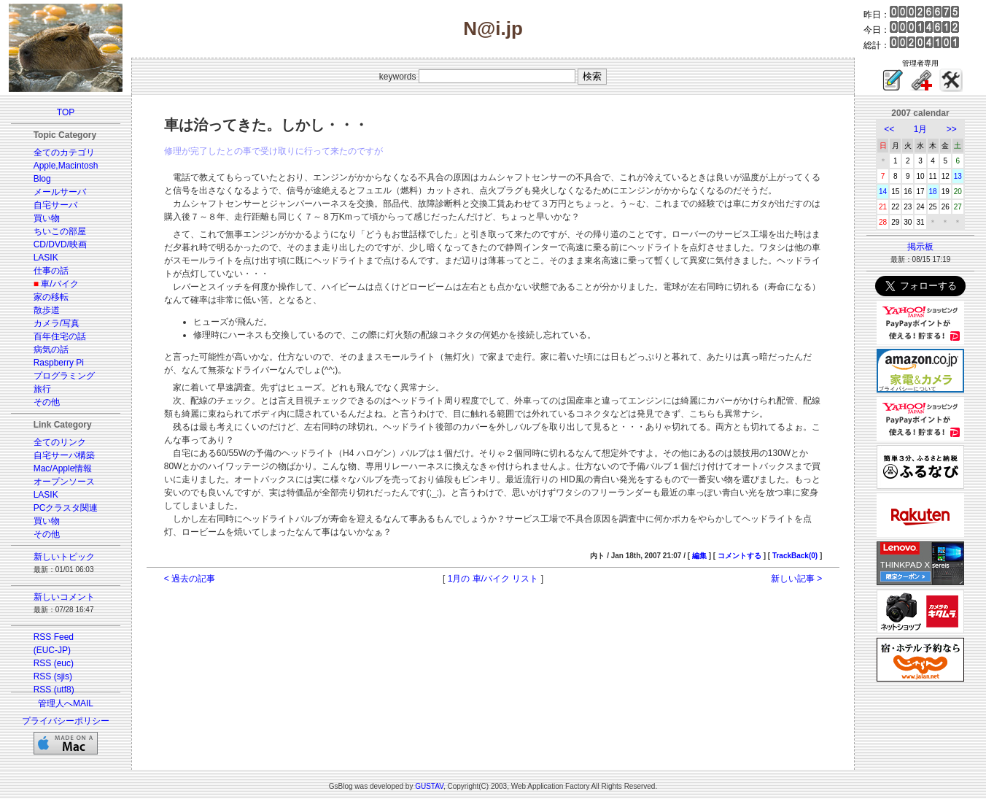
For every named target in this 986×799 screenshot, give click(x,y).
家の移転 (51, 297)
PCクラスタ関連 (66, 508)
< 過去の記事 (189, 579)
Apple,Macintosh (66, 166)
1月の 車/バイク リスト (493, 579)
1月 (921, 129)
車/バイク (59, 284)
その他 (47, 402)
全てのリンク (60, 442)
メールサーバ (60, 192)
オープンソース (64, 481)
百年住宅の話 (60, 336)
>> (952, 129)
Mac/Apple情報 (63, 468)
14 (883, 192)
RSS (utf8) (54, 689)
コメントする (739, 556)
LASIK (46, 257)
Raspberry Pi (59, 363)
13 (958, 176)
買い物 (47, 218)
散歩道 (47, 310)
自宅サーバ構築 (64, 455)
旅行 (42, 389)
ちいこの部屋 (60, 231)
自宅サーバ (55, 205)
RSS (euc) (54, 663)
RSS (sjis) (53, 676)
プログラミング (64, 376)
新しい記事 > (796, 579)
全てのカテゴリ (64, 152)
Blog (42, 179)
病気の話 (51, 349)
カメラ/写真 (56, 323)
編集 (699, 556)
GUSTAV (429, 786)
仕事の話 (51, 271)
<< (889, 129)
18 (933, 192)
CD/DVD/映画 (60, 244)
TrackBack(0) (795, 556)
